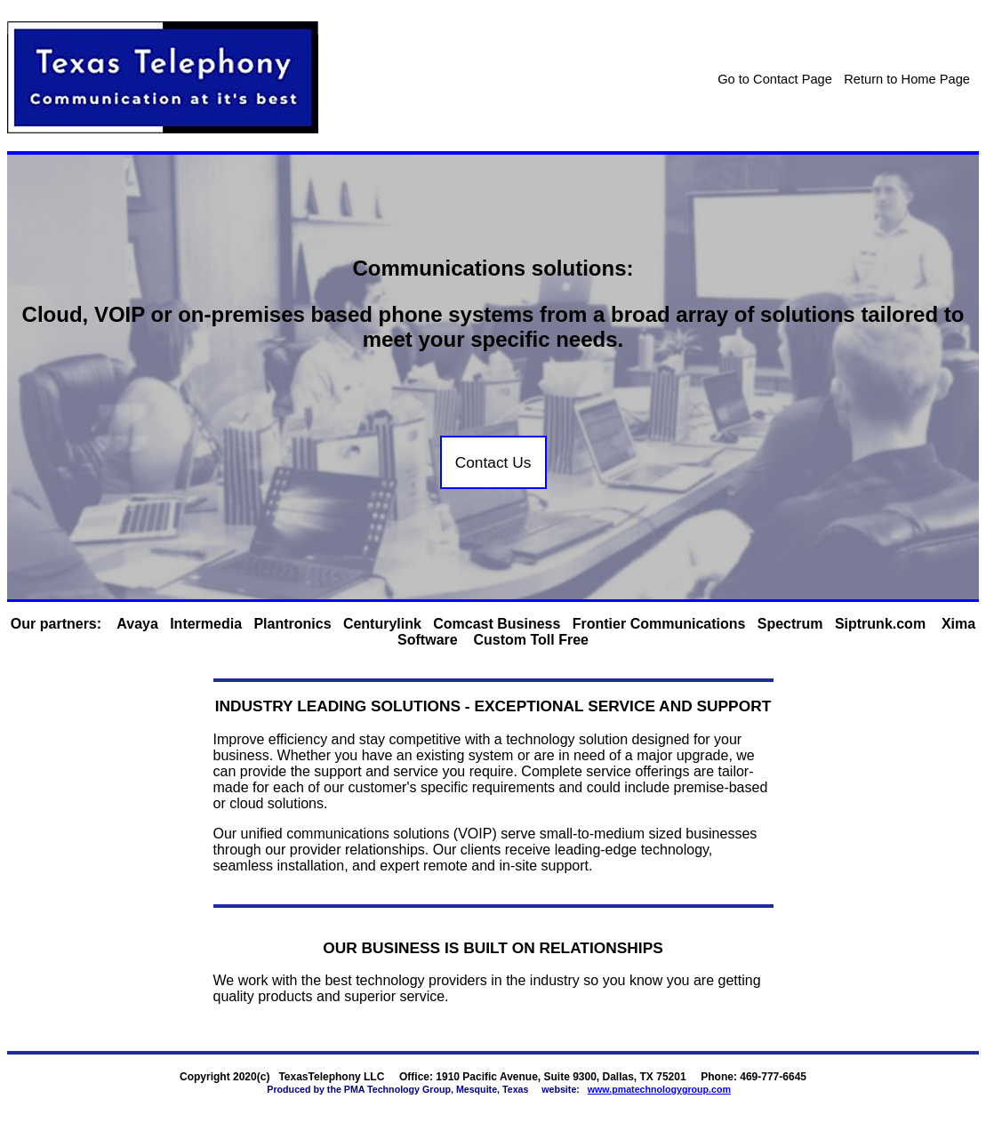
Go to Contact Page (774, 79)
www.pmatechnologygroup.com (659, 1089)
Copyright (205, 1077)
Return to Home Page (907, 79)
